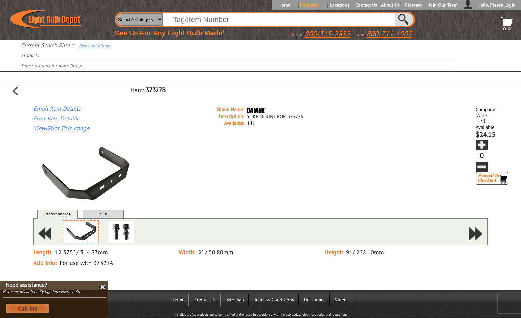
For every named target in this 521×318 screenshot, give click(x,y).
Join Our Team (443, 5)
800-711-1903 (389, 33)
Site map (235, 300)
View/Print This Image (61, 128)
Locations (339, 5)
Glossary (413, 5)
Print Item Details (55, 118)
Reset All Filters (94, 45)
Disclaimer (314, 300)
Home (284, 5)
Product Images (57, 213)
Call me (27, 308)
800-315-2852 (327, 33)
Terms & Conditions (274, 300)
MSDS (103, 213)
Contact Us (365, 5)
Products (309, 5)
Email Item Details (57, 109)
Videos (342, 300)
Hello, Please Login (496, 5)
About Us (390, 5)
